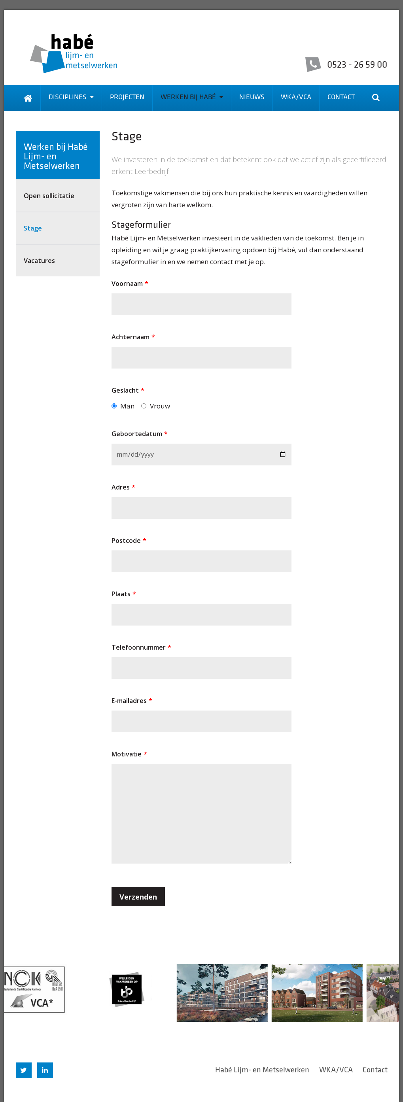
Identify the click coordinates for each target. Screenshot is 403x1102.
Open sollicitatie (49, 195)
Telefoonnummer (141, 647)
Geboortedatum (140, 433)
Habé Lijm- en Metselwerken (262, 1070)
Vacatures (39, 260)
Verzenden (138, 897)
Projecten (127, 97)
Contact (341, 97)
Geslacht (128, 390)
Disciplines (71, 97)
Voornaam (130, 283)
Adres (123, 487)
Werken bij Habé (192, 97)
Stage (33, 228)
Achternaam (133, 337)
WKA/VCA (296, 97)
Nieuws (252, 97)
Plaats (124, 594)
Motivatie (129, 754)
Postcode (129, 540)
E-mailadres (132, 700)
